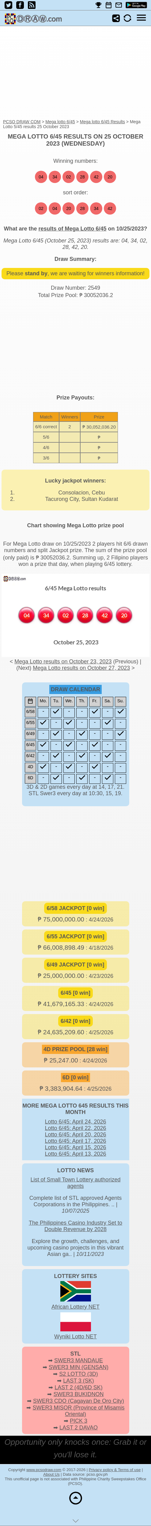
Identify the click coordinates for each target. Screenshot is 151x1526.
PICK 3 (78, 1421)
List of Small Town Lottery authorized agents (76, 1183)
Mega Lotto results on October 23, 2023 (62, 661)
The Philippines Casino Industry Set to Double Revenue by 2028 (75, 1226)
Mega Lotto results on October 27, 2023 (81, 668)
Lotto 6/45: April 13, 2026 (75, 1154)
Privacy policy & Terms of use (115, 1469)
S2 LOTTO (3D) (78, 1374)
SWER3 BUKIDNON (78, 1394)
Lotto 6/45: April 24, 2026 (75, 1122)
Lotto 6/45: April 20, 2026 (75, 1134)
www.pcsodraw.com (43, 1469)
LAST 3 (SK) (78, 1381)
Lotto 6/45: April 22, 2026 (75, 1128)
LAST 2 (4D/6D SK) (79, 1387)
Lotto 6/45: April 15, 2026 (75, 1147)
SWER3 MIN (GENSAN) (78, 1367)
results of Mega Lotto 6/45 (72, 229)
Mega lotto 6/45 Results (102, 121)
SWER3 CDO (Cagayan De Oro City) (78, 1401)
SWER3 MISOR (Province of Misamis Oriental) (78, 1411)
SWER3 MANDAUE (78, 1360)
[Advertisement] (75, 73)
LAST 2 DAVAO (78, 1428)
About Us (51, 1474)
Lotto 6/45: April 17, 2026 (75, 1141)
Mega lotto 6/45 (60, 121)
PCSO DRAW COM (21, 121)
